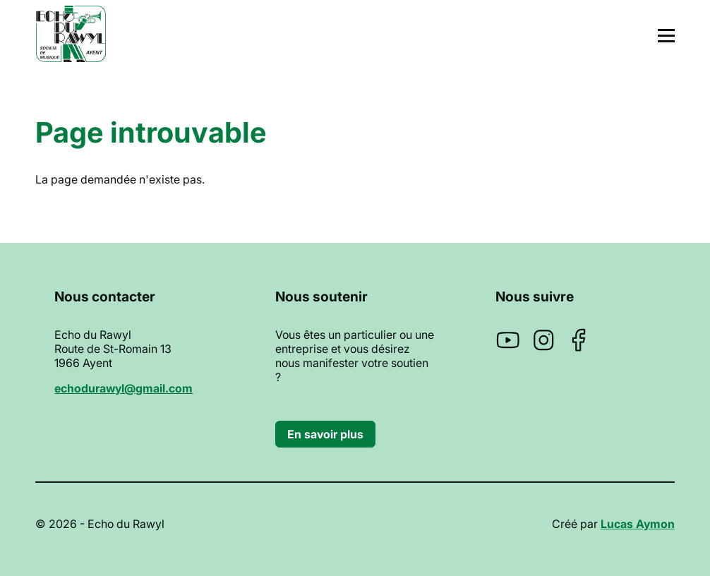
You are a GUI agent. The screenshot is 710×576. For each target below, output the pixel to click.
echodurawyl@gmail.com (123, 388)
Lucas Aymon (638, 524)
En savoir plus (325, 434)
